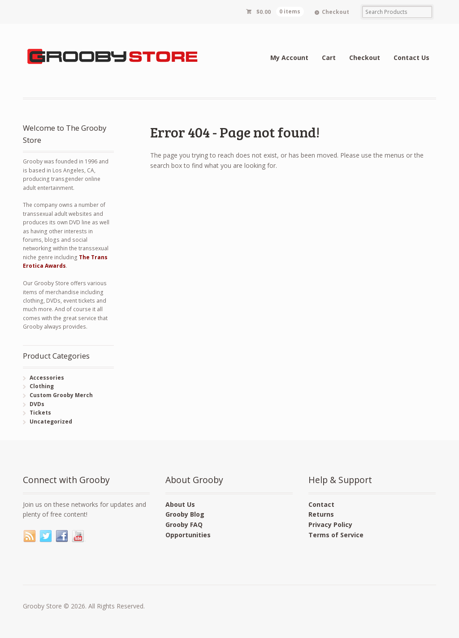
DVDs (37, 404)
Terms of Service (336, 535)
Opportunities (188, 535)
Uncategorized (51, 421)
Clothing (42, 386)
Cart (329, 57)
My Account (289, 57)
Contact (321, 504)
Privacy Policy (330, 524)
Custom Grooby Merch (61, 395)
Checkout (335, 12)
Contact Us (411, 57)
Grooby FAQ (184, 524)
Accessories (47, 377)
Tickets (40, 412)
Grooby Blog (184, 514)
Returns (321, 514)
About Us (180, 504)
